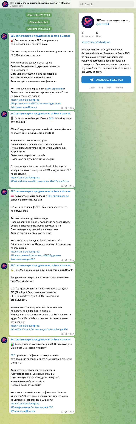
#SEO (50, 407)
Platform (119, 87)
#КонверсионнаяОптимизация (28, 407)
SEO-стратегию (55, 88)
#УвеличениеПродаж (23, 411)
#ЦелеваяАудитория (49, 103)
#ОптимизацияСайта (41, 329)
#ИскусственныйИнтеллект (27, 255)
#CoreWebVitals (19, 329)
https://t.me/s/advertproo (95, 42)
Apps (108, 87)
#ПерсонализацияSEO (23, 103)
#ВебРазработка (59, 181)
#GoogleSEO (61, 329)
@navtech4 (102, 24)
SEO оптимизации (58, 195)
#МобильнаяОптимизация (33, 181)
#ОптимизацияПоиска (24, 107)
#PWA (14, 181)
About (92, 87)
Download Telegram (106, 80)
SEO (51, 118)
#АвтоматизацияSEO (23, 259)
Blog (101, 87)
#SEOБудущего (52, 255)
